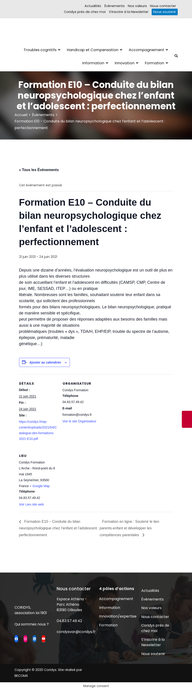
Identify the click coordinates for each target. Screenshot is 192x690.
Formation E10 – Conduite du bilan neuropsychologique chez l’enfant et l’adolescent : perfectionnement (59, 528)
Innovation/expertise (117, 616)
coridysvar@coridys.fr (76, 631)
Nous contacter (163, 6)
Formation (154, 63)
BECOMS (21, 675)
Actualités (93, 6)
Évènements (115, 6)
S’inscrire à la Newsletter (128, 12)
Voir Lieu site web (31, 504)
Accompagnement (146, 49)
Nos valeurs (137, 6)
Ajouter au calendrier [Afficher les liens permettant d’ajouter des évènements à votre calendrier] (45, 362)
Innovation (124, 63)
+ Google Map (40, 486)
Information (93, 63)
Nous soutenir (164, 12)
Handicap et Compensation (92, 49)
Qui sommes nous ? (32, 624)
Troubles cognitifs (40, 49)
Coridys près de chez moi (85, 12)
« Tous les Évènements (39, 170)
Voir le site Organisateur (79, 421)
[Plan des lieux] (86, 478)
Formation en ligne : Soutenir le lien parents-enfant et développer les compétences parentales (129, 528)
